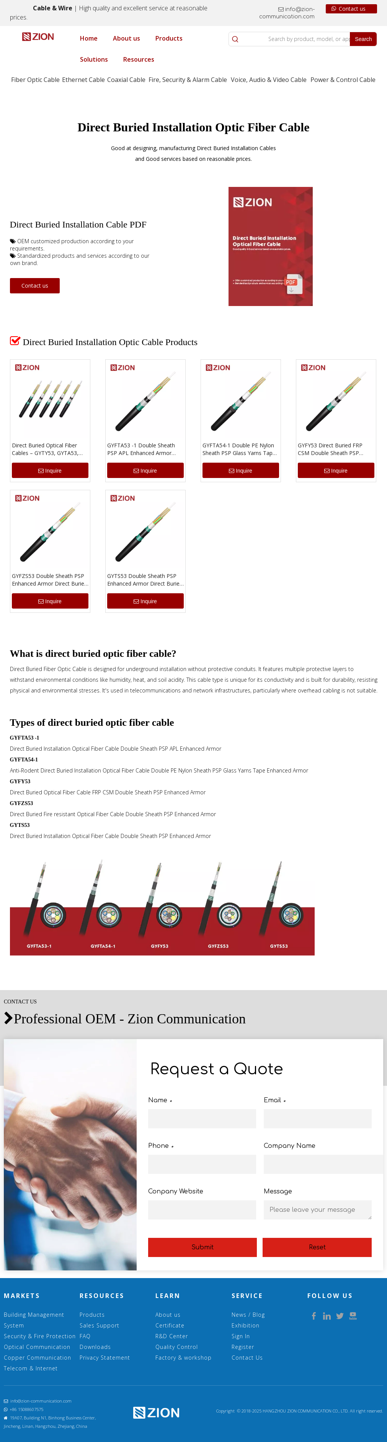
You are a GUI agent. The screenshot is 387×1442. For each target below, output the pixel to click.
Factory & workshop (183, 1357)
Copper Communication (37, 1357)
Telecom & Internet (31, 1368)
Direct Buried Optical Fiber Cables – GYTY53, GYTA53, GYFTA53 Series (45, 449)
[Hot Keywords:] (363, 39)
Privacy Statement (105, 1357)
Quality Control (176, 1346)
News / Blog (248, 1314)
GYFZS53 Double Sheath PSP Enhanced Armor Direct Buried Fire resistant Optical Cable (49, 580)
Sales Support (99, 1325)
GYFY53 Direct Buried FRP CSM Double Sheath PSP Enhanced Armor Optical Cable (335, 449)
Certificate (170, 1325)
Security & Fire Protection (40, 1336)
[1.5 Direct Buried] (162, 904)
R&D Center (171, 1336)
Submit (202, 1247)
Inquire (50, 471)
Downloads (95, 1346)
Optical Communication (37, 1346)
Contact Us (247, 1357)
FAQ (85, 1336)
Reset (317, 1247)
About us (168, 1314)
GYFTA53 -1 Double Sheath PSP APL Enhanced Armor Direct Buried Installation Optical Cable (141, 449)
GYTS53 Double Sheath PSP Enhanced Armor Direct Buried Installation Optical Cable (145, 580)
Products (92, 1314)
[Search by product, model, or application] (296, 39)
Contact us (348, 8)
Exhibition (246, 1325)
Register (243, 1346)
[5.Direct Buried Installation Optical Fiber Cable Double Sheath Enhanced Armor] (271, 246)
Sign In (241, 1336)
